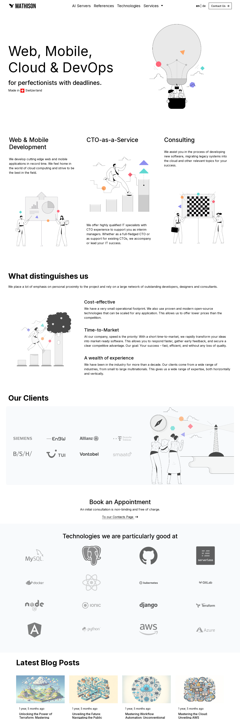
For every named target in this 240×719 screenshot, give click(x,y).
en (198, 6)
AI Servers (81, 6)
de (204, 6)
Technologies (128, 6)
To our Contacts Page (120, 517)
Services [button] (151, 6)
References (104, 6)
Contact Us (220, 6)
